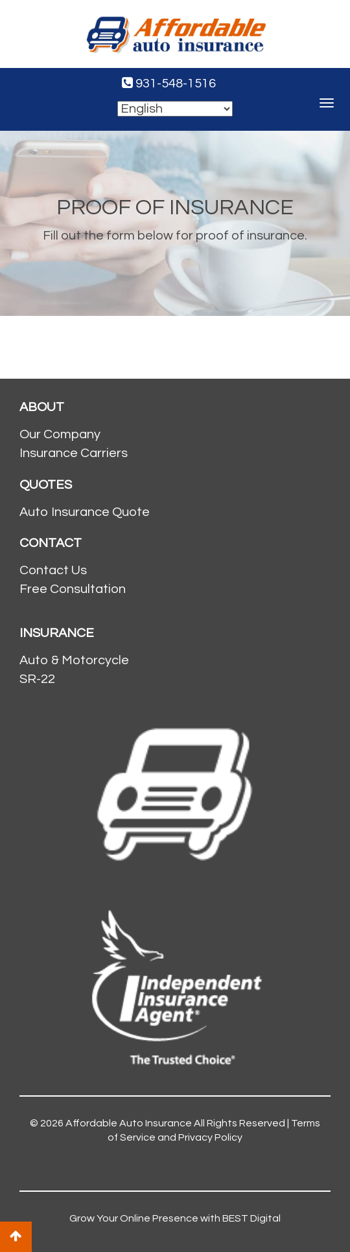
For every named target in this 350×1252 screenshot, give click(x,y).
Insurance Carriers (73, 453)
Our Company (59, 434)
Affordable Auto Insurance (128, 1123)
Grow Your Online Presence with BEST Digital (175, 1218)
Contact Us (53, 570)
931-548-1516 (169, 83)
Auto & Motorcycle (74, 660)
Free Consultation (72, 589)
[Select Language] (175, 109)
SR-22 (37, 679)
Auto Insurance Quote (84, 512)
